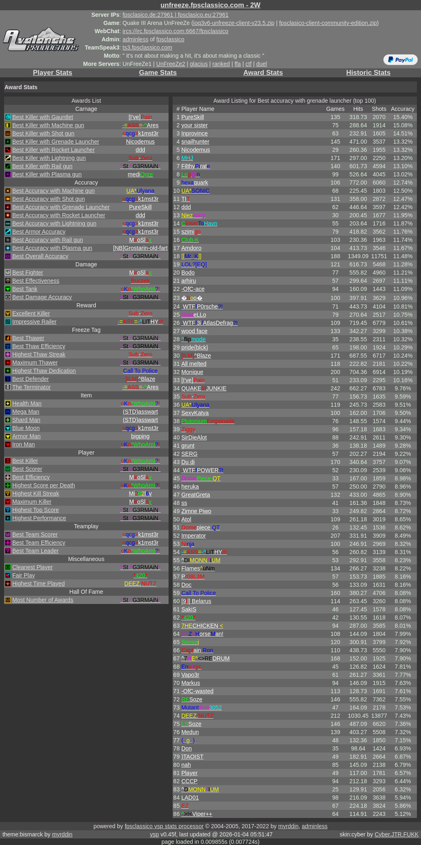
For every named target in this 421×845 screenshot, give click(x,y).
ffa (237, 64)
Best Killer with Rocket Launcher (53, 149)
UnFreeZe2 (170, 64)
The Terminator (31, 387)
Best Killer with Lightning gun (49, 158)
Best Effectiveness (35, 280)
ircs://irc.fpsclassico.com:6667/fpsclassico (175, 31)
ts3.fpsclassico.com (147, 47)
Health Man (27, 403)
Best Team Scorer (35, 534)
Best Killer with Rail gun (42, 166)
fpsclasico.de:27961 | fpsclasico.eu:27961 (176, 14)
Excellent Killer (31, 313)
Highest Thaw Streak (38, 354)
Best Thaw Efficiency (38, 346)
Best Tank (24, 289)
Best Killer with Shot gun (43, 133)
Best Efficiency (31, 477)
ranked (221, 64)
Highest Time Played (38, 583)
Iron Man (23, 444)
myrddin (288, 826)
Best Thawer (28, 338)
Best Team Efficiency (38, 542)
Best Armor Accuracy (38, 231)
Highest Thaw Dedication (44, 370)
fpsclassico (170, 39)
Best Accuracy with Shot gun (48, 199)
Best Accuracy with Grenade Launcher (61, 207)
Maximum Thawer (35, 362)
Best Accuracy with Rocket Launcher (58, 215)
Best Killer (25, 460)
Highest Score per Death (43, 485)
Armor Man (26, 436)
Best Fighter (27, 272)
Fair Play (23, 575)
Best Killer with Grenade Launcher (55, 141)
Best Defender (30, 379)
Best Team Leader (35, 551)
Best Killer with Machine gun (48, 125)
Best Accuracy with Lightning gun (54, 223)
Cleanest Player (32, 567)
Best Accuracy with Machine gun (53, 190)
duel (261, 64)
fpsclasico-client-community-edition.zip (328, 23)
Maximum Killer (32, 501)
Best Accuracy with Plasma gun (52, 248)
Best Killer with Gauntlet (42, 117)
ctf (248, 64)
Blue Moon (26, 428)
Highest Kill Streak (35, 493)
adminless (136, 39)
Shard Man (26, 420)
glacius (199, 64)
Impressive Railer (34, 321)
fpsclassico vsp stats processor (164, 826)
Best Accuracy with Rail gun (47, 240)
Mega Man (25, 411)
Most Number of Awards (42, 600)
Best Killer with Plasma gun (47, 174)
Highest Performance (39, 518)
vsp (154, 834)
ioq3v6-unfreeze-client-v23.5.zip (233, 23)
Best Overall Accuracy (40, 256)
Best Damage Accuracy (42, 297)
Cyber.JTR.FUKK (397, 834)
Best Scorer (27, 469)
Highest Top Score (35, 510)
